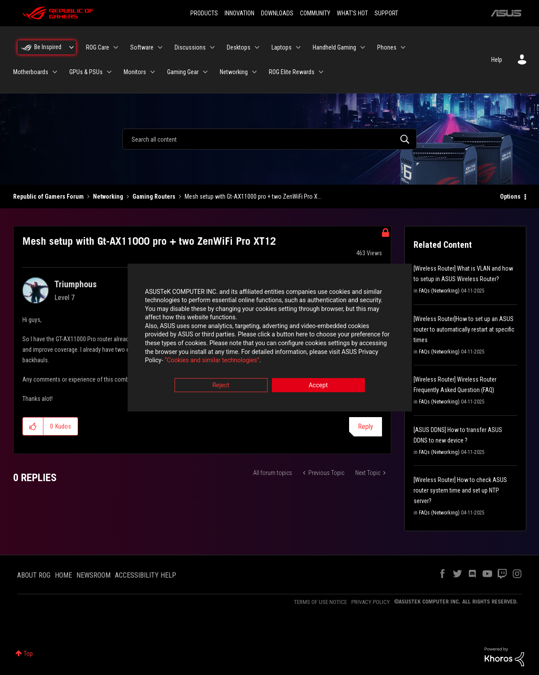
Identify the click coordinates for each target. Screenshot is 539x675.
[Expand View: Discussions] (212, 47)
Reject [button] (220, 385)
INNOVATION (239, 13)
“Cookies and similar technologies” (211, 361)
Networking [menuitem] (234, 71)
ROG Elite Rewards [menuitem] (291, 71)
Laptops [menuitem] (281, 47)
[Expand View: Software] (160, 47)
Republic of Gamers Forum (48, 196)
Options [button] (510, 196)
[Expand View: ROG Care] (115, 47)
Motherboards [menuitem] (30, 71)
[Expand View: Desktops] (257, 47)
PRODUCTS (204, 13)
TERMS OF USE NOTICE (320, 602)
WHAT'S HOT (352, 13)
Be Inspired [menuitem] (47, 46)
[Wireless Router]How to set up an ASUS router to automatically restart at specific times (464, 329)
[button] (33, 426)
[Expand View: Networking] (254, 72)
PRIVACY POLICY (370, 602)
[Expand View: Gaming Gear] (205, 72)
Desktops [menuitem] (238, 47)
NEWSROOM (93, 575)
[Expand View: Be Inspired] (71, 47)
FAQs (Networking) (439, 291)
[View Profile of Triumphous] (75, 284)
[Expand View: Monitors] (152, 72)
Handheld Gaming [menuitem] (334, 47)
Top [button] (28, 653)
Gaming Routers (153, 196)
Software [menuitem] (141, 47)
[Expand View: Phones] (403, 47)
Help (496, 59)
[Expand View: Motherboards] (54, 72)
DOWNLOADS (277, 13)
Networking (108, 196)
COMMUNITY (315, 13)
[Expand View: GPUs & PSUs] (109, 72)
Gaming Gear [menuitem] (183, 71)
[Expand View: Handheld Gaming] (362, 47)
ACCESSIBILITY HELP (145, 575)
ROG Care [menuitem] (97, 47)
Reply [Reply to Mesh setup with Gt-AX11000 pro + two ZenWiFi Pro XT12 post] (365, 426)
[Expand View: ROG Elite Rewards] (321, 72)
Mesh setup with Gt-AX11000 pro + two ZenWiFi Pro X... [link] (253, 196)
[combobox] (269, 139)
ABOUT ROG (33, 575)
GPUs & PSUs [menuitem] (86, 71)
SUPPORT (386, 13)
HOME (63, 575)
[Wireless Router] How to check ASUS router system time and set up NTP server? (460, 490)
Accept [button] (318, 385)
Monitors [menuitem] (135, 71)
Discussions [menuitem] (190, 47)
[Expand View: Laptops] (298, 47)
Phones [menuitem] (386, 47)
